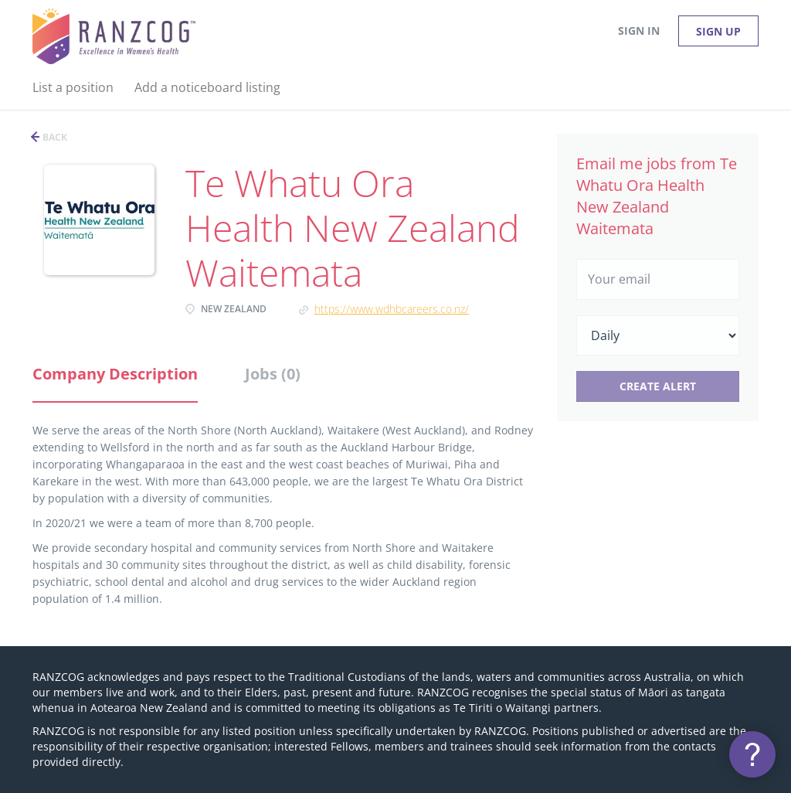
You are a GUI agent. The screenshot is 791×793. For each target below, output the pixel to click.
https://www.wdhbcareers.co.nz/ (391, 308)
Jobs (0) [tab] (272, 373)
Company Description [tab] (115, 373)
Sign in (639, 30)
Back (53, 137)
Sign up (718, 31)
